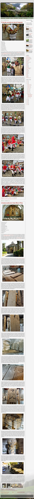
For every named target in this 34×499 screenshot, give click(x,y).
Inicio (13, 492)
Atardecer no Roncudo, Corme (30, 44)
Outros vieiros (25, 18)
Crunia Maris (7, 18)
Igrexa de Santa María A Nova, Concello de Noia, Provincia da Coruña (10, 490)
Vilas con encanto (28, 62)
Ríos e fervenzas (28, 57)
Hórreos (27, 70)
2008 (27, 104)
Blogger (19, 496)
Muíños (27, 65)
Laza (10, 107)
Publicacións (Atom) (6, 493)
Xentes (27, 73)
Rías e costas (27, 59)
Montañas (27, 60)
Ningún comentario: (11, 489)
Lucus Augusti (21, 18)
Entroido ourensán (19, 52)
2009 (27, 103)
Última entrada (3, 18)
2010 (27, 102)
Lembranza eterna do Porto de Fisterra (31, 28)
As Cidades (27, 71)
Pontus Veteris (16, 18)
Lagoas (27, 76)
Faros (26, 64)
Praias (26, 69)
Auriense (12, 18)
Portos (27, 75)
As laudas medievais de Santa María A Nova (12, 203)
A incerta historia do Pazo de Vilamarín (30, 34)
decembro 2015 (29, 84)
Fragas (27, 61)
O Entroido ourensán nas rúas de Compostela (12, 22)
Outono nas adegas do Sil (31, 49)
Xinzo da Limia (18, 133)
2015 (27, 83)
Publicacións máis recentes (5, 492)
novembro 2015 (29, 85)
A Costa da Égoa (30, 39)
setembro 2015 (29, 87)
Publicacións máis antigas (21, 492)
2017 (27, 81)
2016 (27, 82)
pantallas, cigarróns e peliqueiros (7, 53)
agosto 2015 (28, 88)
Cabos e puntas (27, 68)
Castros (27, 66)
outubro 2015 (28, 86)
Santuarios (27, 56)
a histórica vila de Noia (7, 235)
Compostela (15, 183)
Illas (26, 74)
